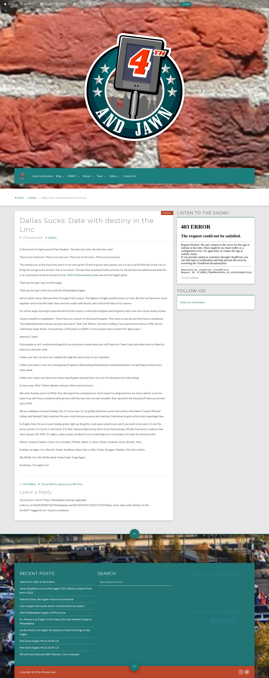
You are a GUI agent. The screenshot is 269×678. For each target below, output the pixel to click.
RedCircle (195, 278)
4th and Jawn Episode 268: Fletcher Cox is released (38, 652)
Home (11, 4)
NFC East (78, 484)
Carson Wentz (49, 484)
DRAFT (72, 176)
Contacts (98, 4)
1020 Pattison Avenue (79, 275)
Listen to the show (42, 176)
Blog (80, 4)
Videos (63, 4)
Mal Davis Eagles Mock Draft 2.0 (28, 639)
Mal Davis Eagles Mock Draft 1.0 (28, 645)
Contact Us (129, 176)
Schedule (29, 4)
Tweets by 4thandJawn (192, 302)
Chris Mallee (29, 484)
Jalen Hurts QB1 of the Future (26, 583)
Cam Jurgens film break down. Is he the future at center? (41, 606)
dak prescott (65, 484)
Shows (86, 176)
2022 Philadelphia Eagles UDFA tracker (32, 612)
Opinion (32, 197)
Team (47, 4)
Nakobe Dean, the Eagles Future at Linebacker (35, 599)
